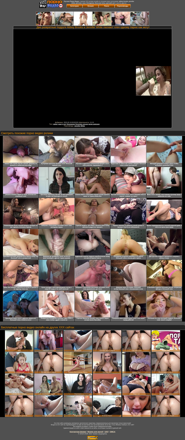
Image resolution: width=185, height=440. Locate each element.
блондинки (71, 124)
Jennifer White (79, 126)
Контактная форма (78, 432)
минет (55, 124)
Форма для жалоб (95, 432)
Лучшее (90, 6)
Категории (74, 6)
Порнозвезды (122, 6)
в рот (64, 124)
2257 (107, 432)
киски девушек (94, 124)
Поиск (106, 6)
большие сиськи (81, 124)
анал (60, 124)
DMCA (112, 432)
